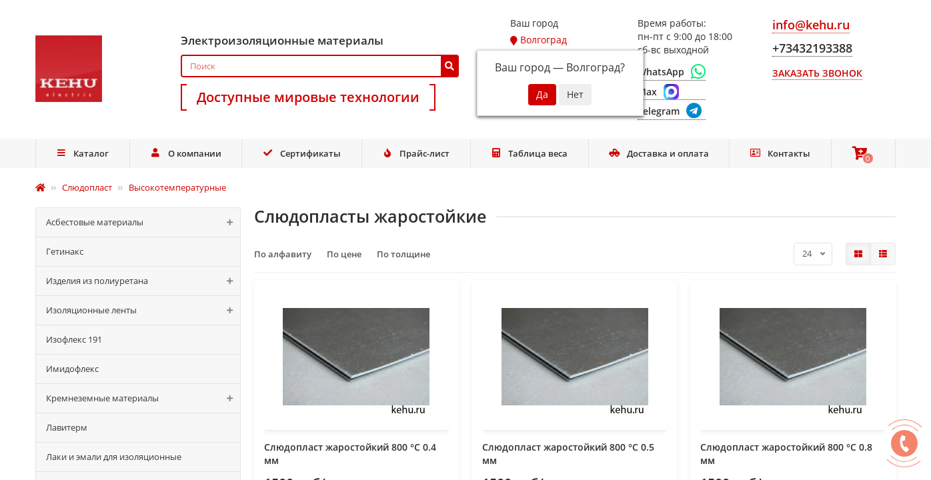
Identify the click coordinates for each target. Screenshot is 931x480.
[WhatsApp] (672, 72)
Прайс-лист (415, 153)
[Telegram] (672, 111)
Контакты (780, 153)
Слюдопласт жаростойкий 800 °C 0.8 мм (786, 454)
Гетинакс (64, 251)
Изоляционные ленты (143, 310)
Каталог (82, 153)
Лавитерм (66, 427)
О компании (185, 153)
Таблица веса (529, 153)
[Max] (672, 92)
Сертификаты (301, 153)
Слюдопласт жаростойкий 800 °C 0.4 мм (350, 454)
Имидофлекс (72, 369)
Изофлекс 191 (74, 339)
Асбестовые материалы (143, 222)
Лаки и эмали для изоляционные (113, 457)
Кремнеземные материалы (143, 398)
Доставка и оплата (659, 153)
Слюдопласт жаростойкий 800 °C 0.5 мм (568, 454)
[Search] (320, 66)
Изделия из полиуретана (143, 281)
